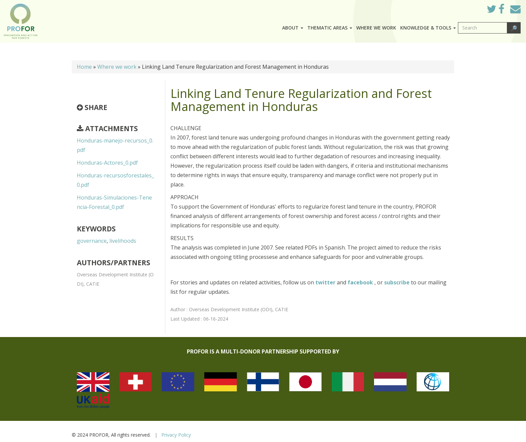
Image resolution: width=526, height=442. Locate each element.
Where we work (376, 27)
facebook (361, 282)
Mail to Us (515, 9)
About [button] (292, 27)
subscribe (397, 282)
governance (92, 240)
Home (84, 66)
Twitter (496, 10)
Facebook (507, 10)
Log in (472, 7)
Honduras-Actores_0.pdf (107, 162)
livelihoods (122, 240)
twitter (326, 282)
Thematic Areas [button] (329, 27)
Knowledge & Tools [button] (428, 27)
